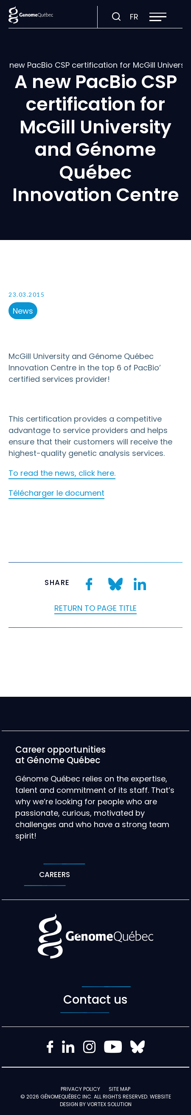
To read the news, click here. (61, 473)
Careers (54, 875)
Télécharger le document (56, 493)
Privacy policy (80, 1089)
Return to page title (95, 608)
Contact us (95, 999)
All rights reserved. (121, 1096)
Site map (119, 1089)
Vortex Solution (109, 1104)
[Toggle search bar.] (116, 17)
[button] (158, 17)
